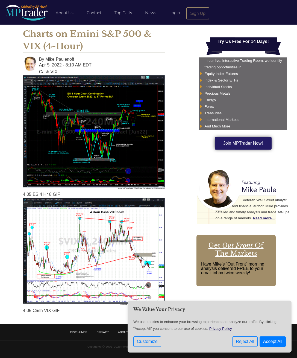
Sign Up (198, 13)
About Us (64, 13)
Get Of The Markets (236, 249)
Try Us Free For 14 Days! (243, 41)
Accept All (272, 341)
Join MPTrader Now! (243, 143)
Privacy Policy (220, 329)
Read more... (264, 218)
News (150, 13)
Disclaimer (78, 332)
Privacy (102, 332)
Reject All (245, 341)
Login (174, 13)
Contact (94, 13)
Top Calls (123, 13)
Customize (147, 341)
